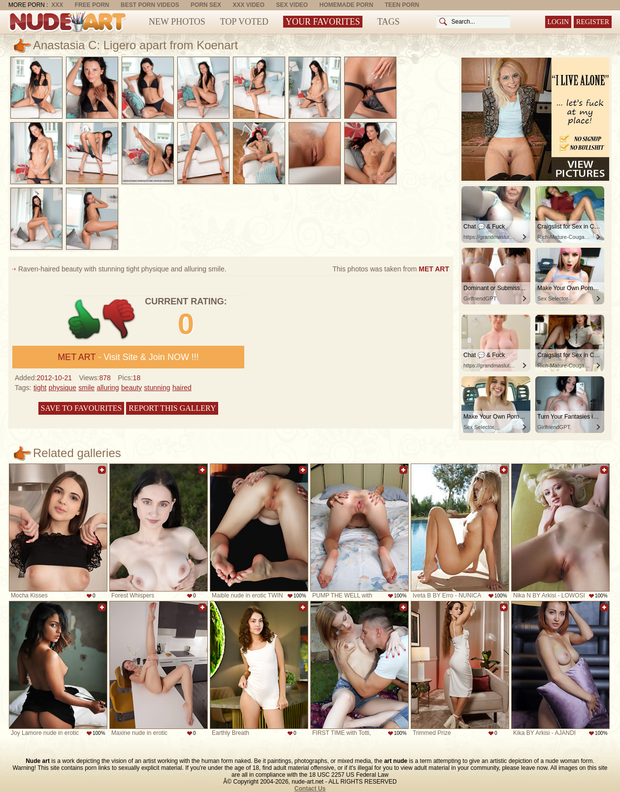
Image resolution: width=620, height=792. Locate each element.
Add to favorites (102, 470)
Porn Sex (206, 4)
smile (86, 388)
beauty (131, 388)
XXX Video (248, 4)
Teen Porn (402, 4)
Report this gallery (172, 408)
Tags (388, 22)
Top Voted (244, 22)
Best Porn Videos (150, 4)
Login (558, 22)
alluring (108, 388)
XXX (57, 4)
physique (62, 388)
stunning (157, 388)
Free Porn (92, 4)
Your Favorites (323, 22)
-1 (119, 319)
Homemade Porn (346, 4)
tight (39, 388)
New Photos (177, 22)
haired (182, 388)
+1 (84, 319)
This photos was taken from (390, 269)
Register (592, 22)
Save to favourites (81, 408)
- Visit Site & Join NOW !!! (128, 357)
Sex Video (292, 4)
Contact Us (310, 788)
